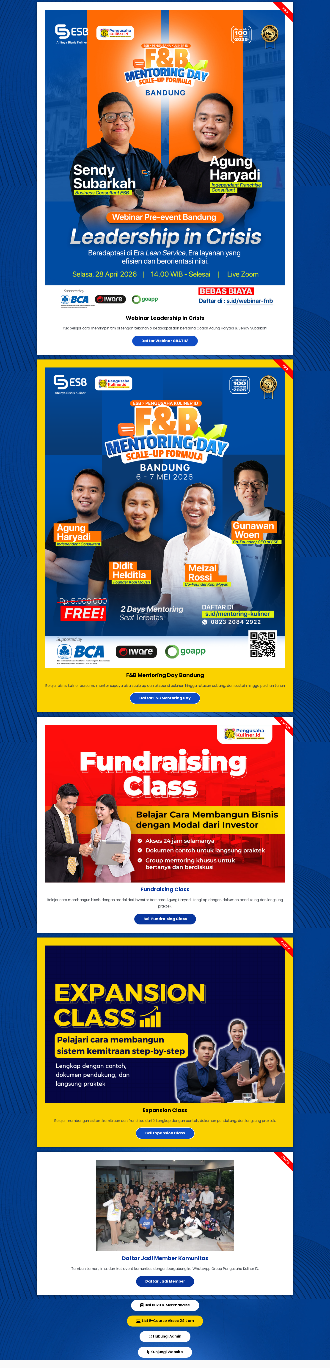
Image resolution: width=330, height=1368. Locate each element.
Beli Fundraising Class (165, 926)
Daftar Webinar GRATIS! (165, 341)
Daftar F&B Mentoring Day (165, 705)
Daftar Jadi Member (165, 1289)
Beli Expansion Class (165, 1141)
